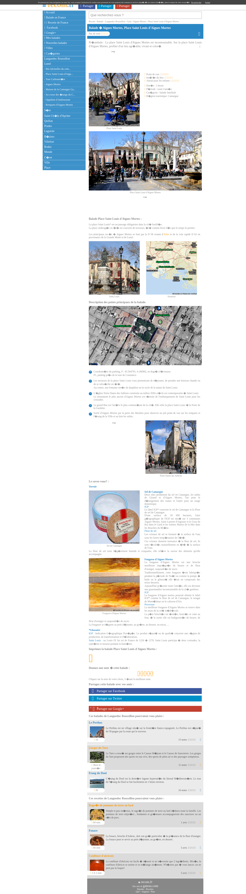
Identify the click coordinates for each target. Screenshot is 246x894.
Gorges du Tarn (98, 746)
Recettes (149, 887)
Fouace (93, 829)
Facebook (51, 27)
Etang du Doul (98, 771)
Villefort (49, 141)
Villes (48, 48)
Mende (48, 151)
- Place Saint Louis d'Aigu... (58, 74)
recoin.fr (146, 880)
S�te (47, 110)
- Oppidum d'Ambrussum (57, 99)
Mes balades (52, 37)
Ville (47, 162)
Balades (140, 887)
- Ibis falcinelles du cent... (57, 69)
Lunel (47, 63)
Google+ (50, 32)
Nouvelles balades (55, 42)
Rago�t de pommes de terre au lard (111, 803)
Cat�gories (52, 53)
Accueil (49, 12)
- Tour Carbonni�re (54, 79)
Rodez (48, 146)
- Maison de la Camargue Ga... (59, 89)
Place (47, 167)
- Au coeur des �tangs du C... (59, 94)
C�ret (48, 157)
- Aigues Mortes (52, 84)
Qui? (138, 890)
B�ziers (49, 136)
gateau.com (150, 884)
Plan (153, 890)
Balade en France (55, 17)
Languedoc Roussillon (57, 58)
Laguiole (49, 131)
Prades (48, 126)
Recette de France (56, 22)
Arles (166, 232)
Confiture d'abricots (101, 854)
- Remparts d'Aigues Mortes (58, 104)
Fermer (207, 2)
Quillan (48, 120)
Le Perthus (95, 721)
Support (145, 890)
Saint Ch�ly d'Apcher (57, 115)
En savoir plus (196, 2)
